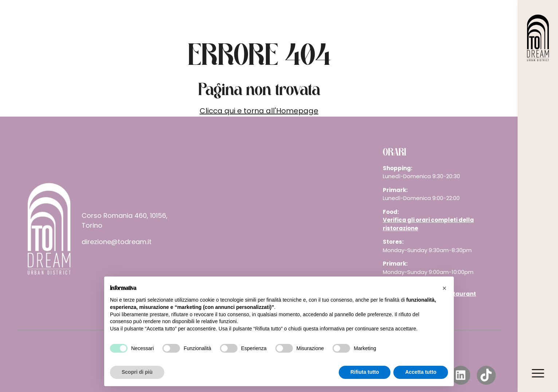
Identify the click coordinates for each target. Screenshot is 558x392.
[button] (444, 288)
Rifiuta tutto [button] (364, 372)
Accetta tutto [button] (420, 372)
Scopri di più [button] (137, 372)
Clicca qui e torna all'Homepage (259, 111)
